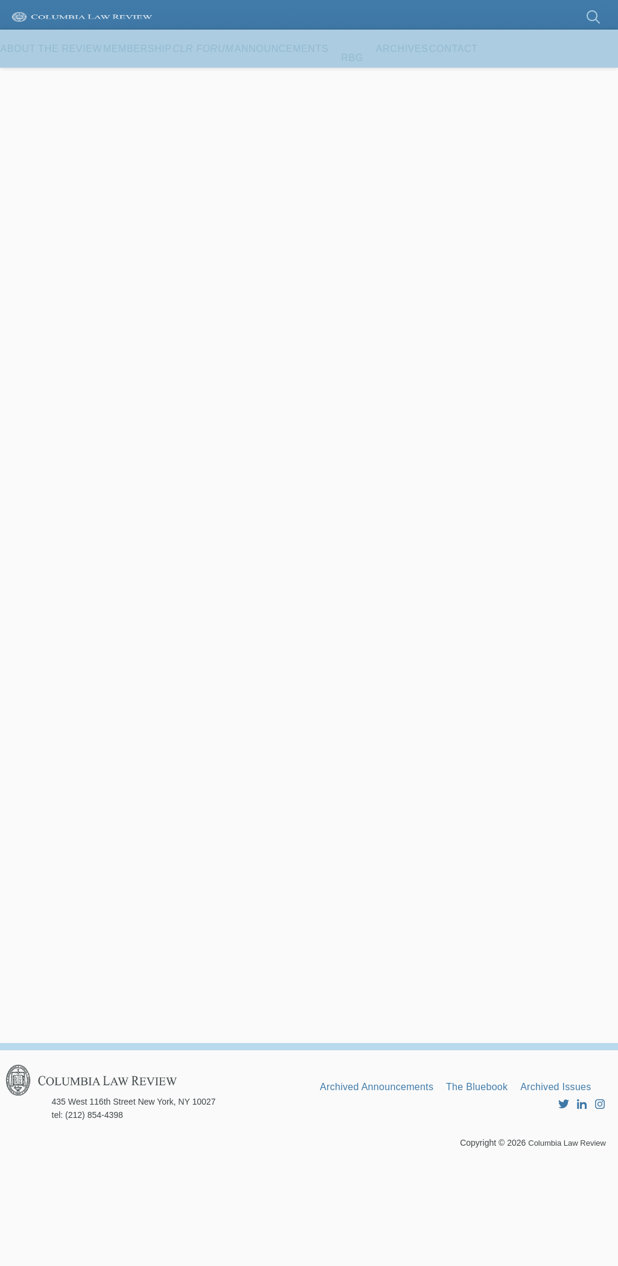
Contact (36, 116)
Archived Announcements (387, 1175)
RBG (446, 78)
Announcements (364, 78)
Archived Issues (363, 1192)
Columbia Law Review (564, 1245)
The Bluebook (505, 1175)
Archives (508, 78)
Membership (172, 78)
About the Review (63, 78)
